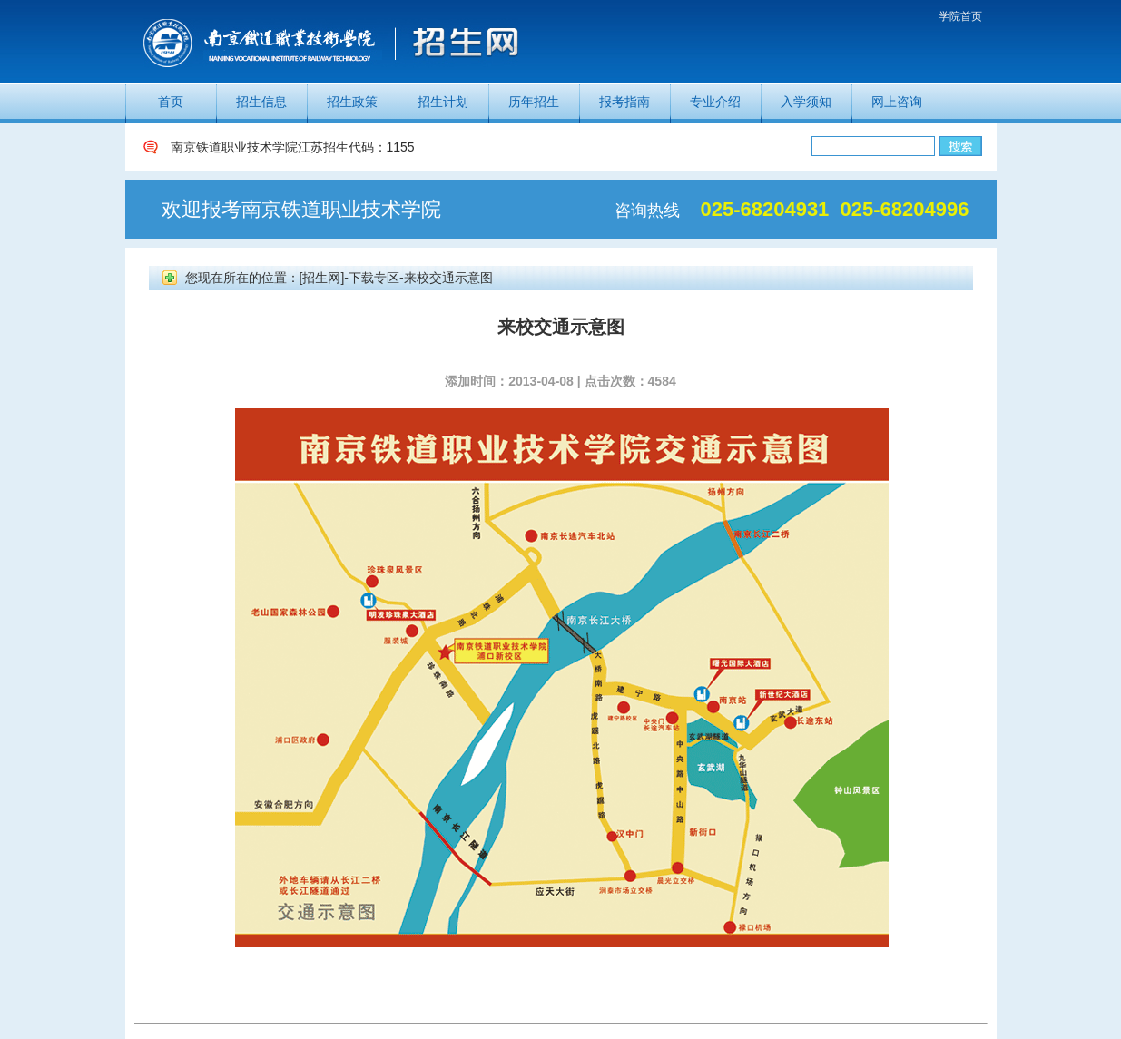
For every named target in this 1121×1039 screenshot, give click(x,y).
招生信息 (261, 101)
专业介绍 (715, 101)
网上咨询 (896, 101)
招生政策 (352, 101)
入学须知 (806, 101)
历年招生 (533, 101)
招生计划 (443, 101)
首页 (170, 101)
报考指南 (624, 101)
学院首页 (960, 16)
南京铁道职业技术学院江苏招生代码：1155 (293, 147)
